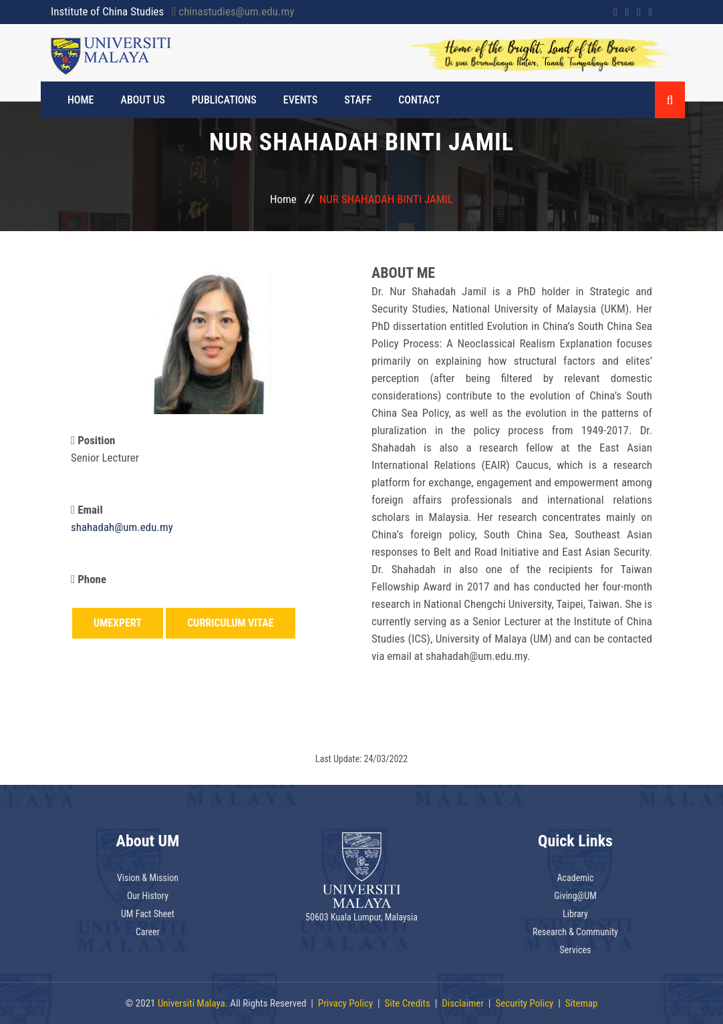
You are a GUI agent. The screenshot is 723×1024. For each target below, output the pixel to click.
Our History (147, 895)
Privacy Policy (345, 1003)
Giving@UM (575, 895)
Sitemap (581, 1003)
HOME (80, 100)
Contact (419, 100)
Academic (575, 877)
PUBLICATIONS (224, 100)
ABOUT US (143, 100)
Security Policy (524, 1003)
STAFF (358, 100)
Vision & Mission (147, 877)
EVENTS (300, 100)
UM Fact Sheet (147, 913)
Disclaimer (463, 1003)
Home (283, 199)
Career (148, 931)
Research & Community (575, 931)
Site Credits (407, 1003)
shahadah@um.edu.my (122, 527)
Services (575, 950)
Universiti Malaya (191, 1003)
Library (575, 913)
